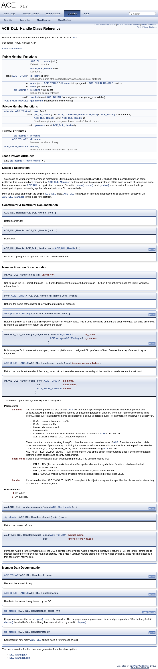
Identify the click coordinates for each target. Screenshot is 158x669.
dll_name (35, 75)
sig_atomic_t (21, 90)
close (33, 86)
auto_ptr (8, 111)
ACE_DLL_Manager (59, 182)
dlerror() (8, 622)
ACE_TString (22, 111)
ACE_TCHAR (19, 75)
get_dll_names (42, 114)
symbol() (104, 185)
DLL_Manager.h (18, 654)
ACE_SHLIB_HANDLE (100, 83)
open (33, 83)
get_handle (36, 100)
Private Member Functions (128, 25)
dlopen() (81, 622)
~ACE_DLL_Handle (41, 68)
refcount (35, 90)
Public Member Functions (105, 25)
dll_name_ (36, 139)
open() (80, 185)
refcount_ (35, 135)
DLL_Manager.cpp (19, 657)
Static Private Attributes (147, 27)
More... (76, 37)
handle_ (34, 146)
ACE (70, 409)
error (36, 111)
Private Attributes (148, 25)
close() (89, 185)
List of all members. (12, 48)
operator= (39, 125)
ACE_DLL (32, 185)
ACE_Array (92, 114)
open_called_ (33, 160)
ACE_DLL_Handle (40, 61)
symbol (34, 97)
